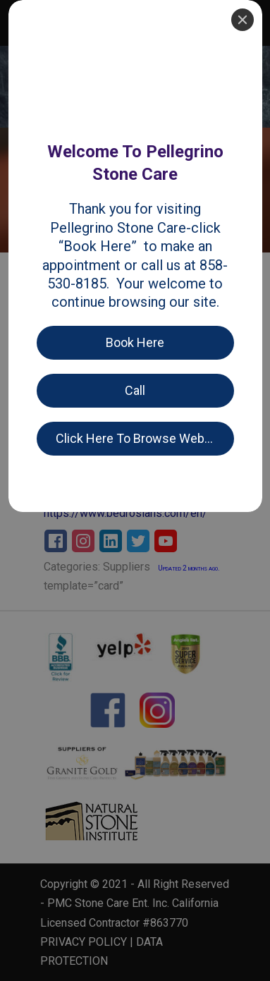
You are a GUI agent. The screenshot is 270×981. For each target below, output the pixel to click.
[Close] (242, 19)
